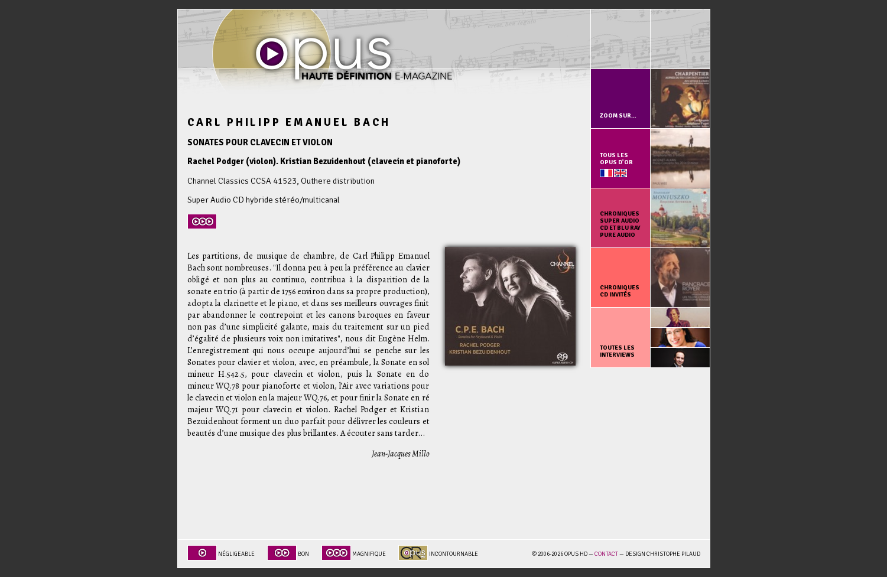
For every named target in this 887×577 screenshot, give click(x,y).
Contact (606, 554)
